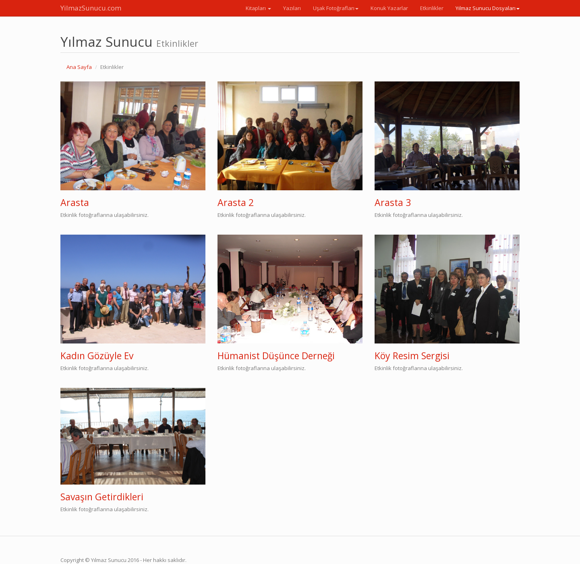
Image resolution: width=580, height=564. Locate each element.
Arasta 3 (393, 202)
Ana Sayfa (79, 67)
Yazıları (292, 8)
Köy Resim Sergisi (412, 355)
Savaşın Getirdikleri (101, 496)
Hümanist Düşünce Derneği (276, 355)
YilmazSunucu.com (90, 7)
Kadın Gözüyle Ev (96, 355)
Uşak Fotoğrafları (335, 8)
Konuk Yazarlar (389, 8)
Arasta (74, 202)
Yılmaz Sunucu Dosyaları (488, 8)
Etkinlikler (431, 8)
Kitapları (258, 8)
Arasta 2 (236, 202)
